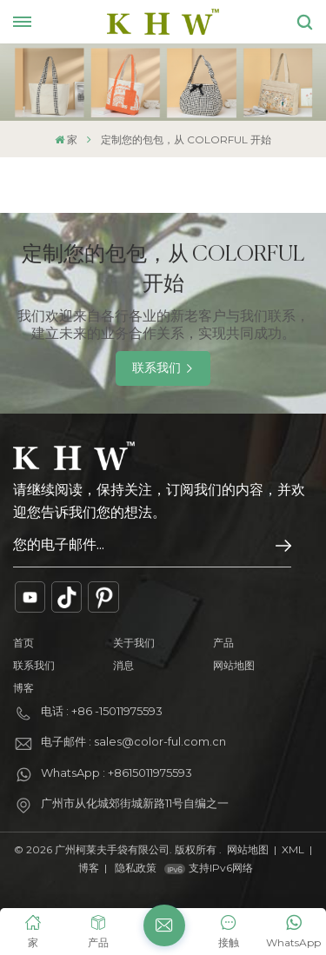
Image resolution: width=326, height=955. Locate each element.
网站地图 (234, 665)
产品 (223, 642)
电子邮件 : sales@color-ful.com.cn (133, 741)
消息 (123, 665)
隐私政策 (135, 867)
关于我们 (134, 642)
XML (293, 849)
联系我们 (156, 367)
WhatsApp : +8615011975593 (116, 772)
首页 (23, 642)
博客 (23, 687)
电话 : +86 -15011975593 (102, 711)
